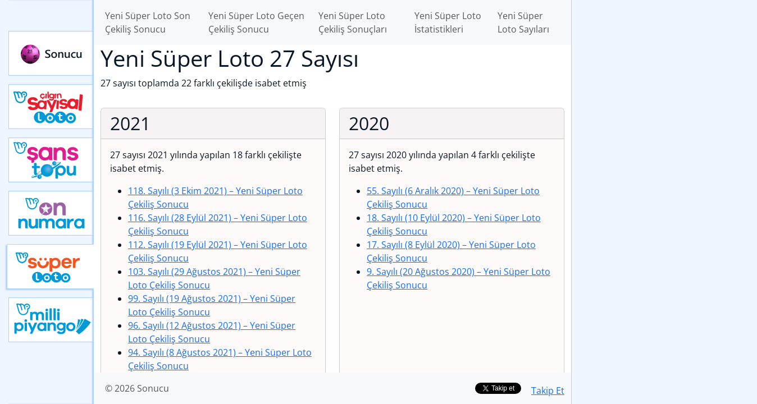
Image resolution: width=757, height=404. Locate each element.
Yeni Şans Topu (51, 159)
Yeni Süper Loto (50, 266)
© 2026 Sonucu (137, 388)
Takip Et (547, 390)
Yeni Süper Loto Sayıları (523, 22)
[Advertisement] (664, 177)
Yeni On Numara (51, 213)
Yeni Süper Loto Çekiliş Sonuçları (352, 22)
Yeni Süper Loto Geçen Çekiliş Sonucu (256, 22)
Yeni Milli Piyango (51, 319)
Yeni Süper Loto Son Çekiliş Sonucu (147, 22)
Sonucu (51, 53)
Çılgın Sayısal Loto (51, 106)
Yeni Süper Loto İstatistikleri (447, 22)
